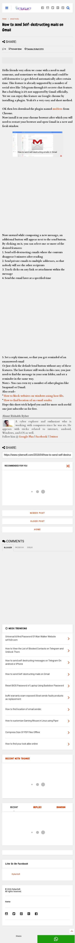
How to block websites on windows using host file (33, 396)
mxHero (57, 109)
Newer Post (37, 513)
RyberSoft (16, 874)
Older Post (37, 521)
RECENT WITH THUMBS (17, 758)
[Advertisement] (37, 195)
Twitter (53, 436)
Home (4, 19)
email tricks (14, 19)
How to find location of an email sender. (28, 400)
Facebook (41, 436)
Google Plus (26, 436)
